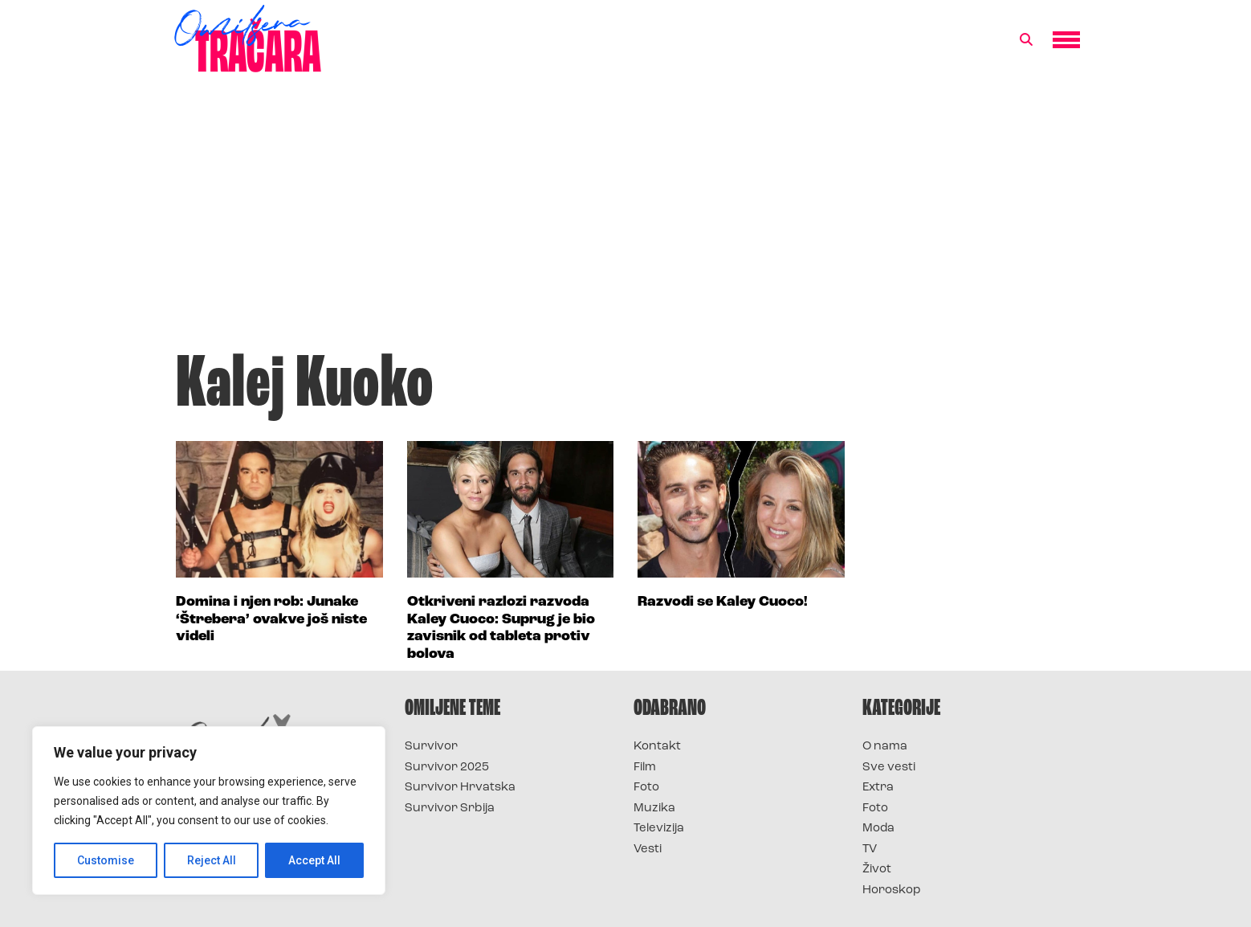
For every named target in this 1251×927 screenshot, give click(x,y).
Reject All (211, 860)
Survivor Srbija (450, 808)
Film (645, 768)
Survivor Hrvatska (460, 788)
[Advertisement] (625, 220)
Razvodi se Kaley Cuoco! (723, 602)
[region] (208, 810)
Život (876, 870)
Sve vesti (888, 768)
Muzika (654, 808)
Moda (878, 829)
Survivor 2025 (447, 768)
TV (869, 849)
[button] (1026, 40)
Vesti (648, 849)
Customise (105, 860)
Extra (878, 788)
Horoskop (891, 890)
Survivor (431, 747)
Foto (646, 788)
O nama (884, 747)
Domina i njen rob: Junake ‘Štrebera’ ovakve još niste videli (271, 619)
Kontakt (657, 747)
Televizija (659, 829)
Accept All (314, 860)
